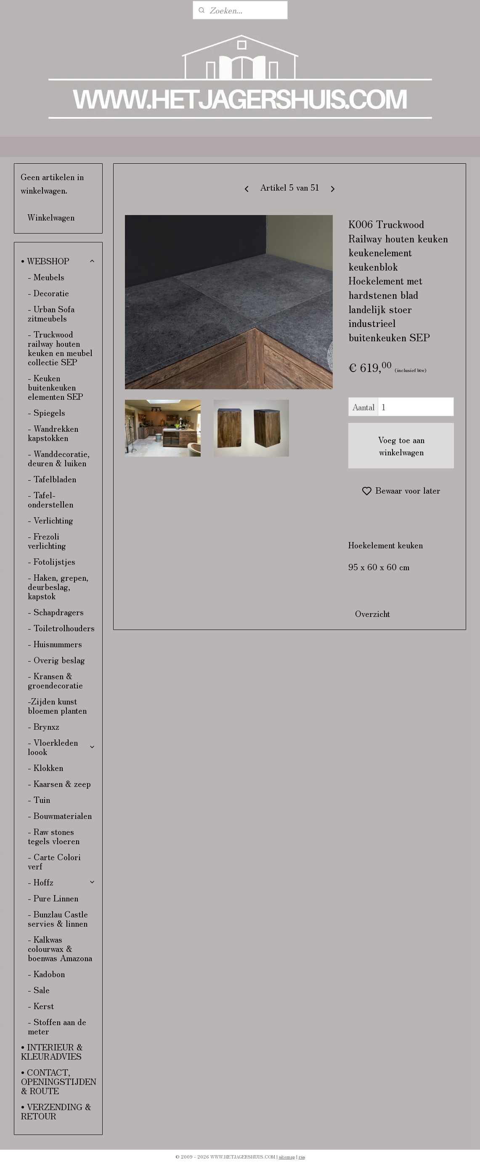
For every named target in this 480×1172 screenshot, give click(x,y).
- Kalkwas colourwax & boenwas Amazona (60, 948)
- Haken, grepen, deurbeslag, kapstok (58, 586)
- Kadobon (46, 973)
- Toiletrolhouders (61, 628)
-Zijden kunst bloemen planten (57, 705)
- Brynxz (43, 726)
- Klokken (45, 767)
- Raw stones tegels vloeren (54, 836)
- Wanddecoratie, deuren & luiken (59, 458)
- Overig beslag (56, 660)
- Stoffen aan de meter (57, 1026)
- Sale (39, 989)
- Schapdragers (56, 612)
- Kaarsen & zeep (59, 783)
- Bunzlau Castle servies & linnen (58, 918)
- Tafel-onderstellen (50, 499)
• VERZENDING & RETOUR (56, 1111)
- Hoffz (61, 882)
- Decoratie (48, 293)
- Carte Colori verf (54, 861)
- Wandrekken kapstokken (53, 433)
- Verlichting (50, 520)
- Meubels (46, 277)
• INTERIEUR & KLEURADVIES (52, 1051)
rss (302, 1156)
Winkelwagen (50, 217)
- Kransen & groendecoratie (55, 680)
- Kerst (41, 1005)
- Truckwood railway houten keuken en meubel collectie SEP (60, 348)
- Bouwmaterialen (60, 815)
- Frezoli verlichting (47, 540)
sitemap (287, 1156)
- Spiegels (46, 412)
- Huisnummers (55, 644)
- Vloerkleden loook (61, 746)
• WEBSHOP (58, 261)
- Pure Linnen (53, 898)
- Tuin (39, 799)
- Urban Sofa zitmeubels (51, 313)
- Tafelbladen (52, 479)
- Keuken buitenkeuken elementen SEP (55, 387)
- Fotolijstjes (51, 561)
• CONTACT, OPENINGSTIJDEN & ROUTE (58, 1081)
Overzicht (372, 613)
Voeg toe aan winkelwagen (401, 445)
